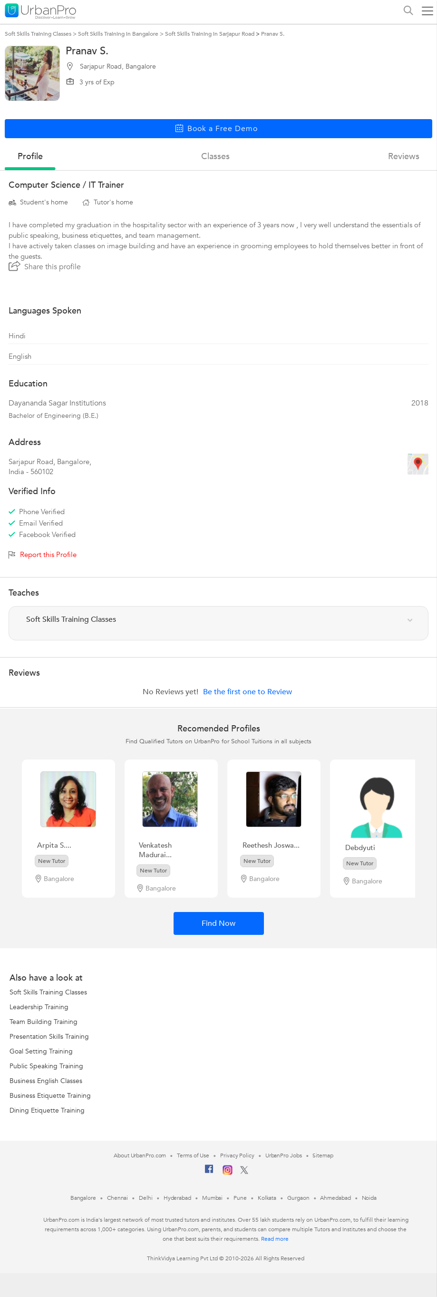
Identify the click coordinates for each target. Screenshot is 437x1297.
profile (30, 156)
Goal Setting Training (41, 1051)
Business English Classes (46, 1080)
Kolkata (267, 1198)
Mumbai (212, 1198)
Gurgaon (298, 1198)
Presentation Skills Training (49, 1036)
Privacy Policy (237, 1155)
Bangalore (83, 1198)
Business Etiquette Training (50, 1095)
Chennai (117, 1198)
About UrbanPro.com (140, 1155)
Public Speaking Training (46, 1066)
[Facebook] (209, 1172)
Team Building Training (44, 1021)
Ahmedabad (335, 1198)
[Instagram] (228, 1173)
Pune (240, 1198)
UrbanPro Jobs (283, 1155)
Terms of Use (193, 1155)
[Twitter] (244, 1172)
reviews (403, 156)
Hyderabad (177, 1198)
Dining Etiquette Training (47, 1110)
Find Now (218, 923)
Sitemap (322, 1155)
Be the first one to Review (247, 692)
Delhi (146, 1198)
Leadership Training (39, 1007)
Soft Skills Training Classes (48, 992)
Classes (215, 156)
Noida (369, 1198)
